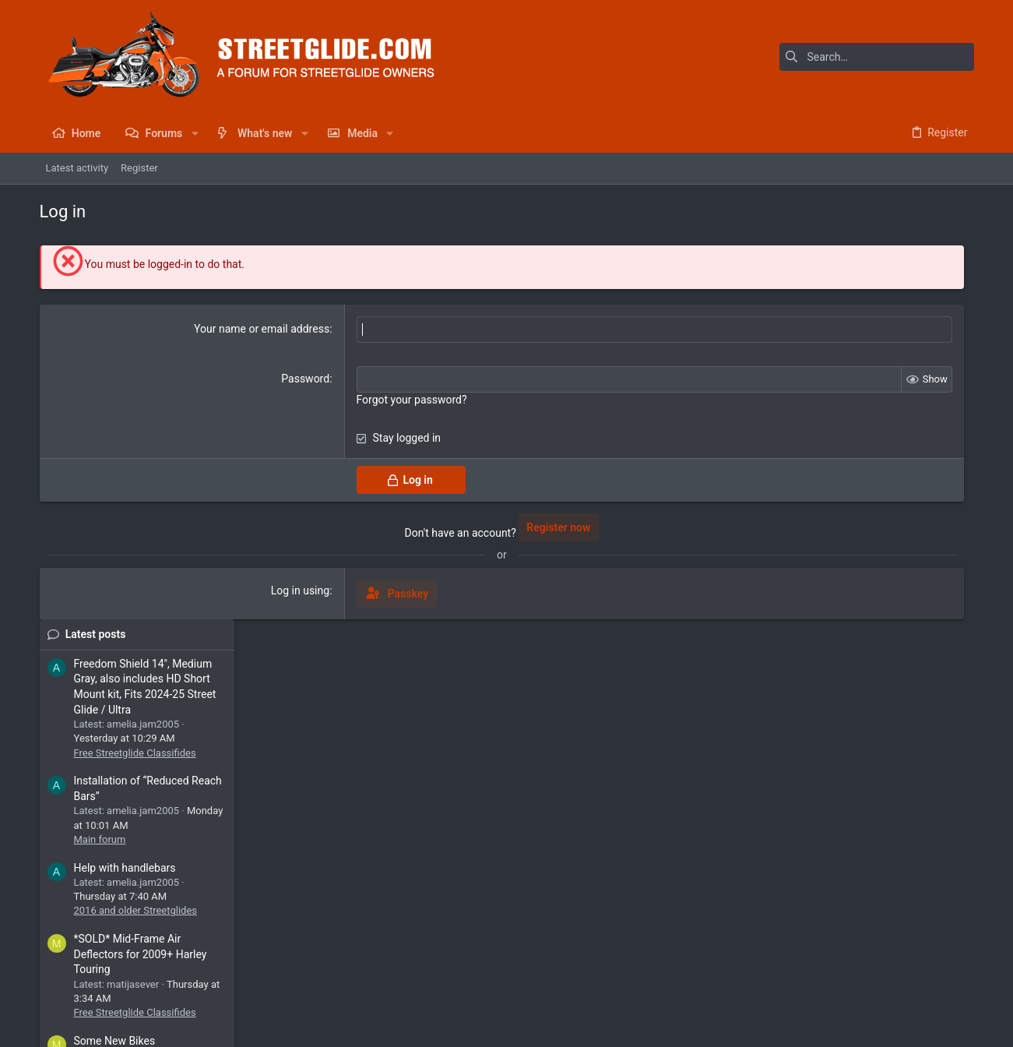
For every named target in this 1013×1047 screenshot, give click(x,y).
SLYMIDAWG (935, 845)
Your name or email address (195, 329)
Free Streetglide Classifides (875, 379)
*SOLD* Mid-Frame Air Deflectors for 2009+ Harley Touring (880, 580)
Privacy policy (831, 989)
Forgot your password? (345, 399)
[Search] (876, 57)
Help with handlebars (865, 494)
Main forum (840, 465)
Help (881, 989)
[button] (194, 133)
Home (915, 989)
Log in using (234, 590)
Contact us (684, 989)
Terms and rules (755, 989)
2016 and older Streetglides (875, 537)
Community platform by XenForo (176, 1028)
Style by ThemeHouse (368, 1028)
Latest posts (835, 260)
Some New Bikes (854, 667)
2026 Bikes (839, 711)
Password (239, 378)
